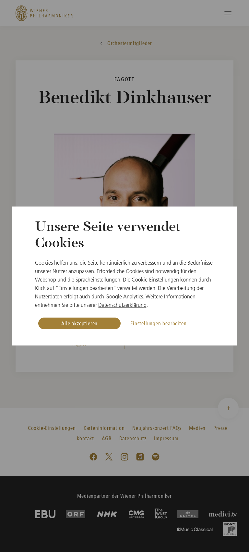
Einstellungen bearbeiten (158, 323)
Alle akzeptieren (79, 323)
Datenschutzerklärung (122, 305)
